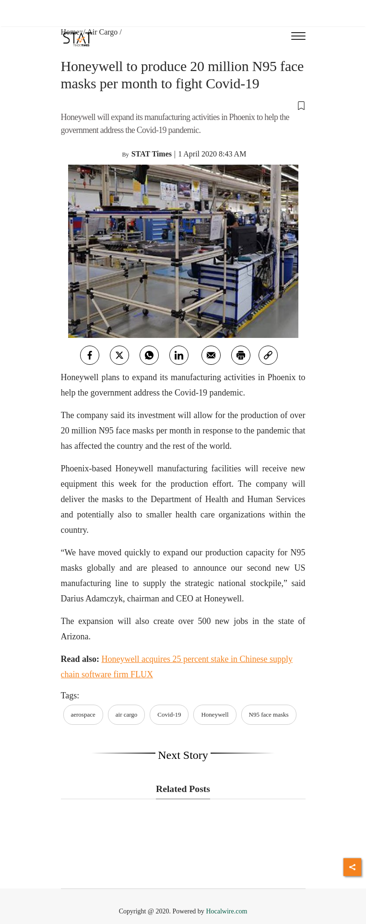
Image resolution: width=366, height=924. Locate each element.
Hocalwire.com (226, 911)
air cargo (127, 714)
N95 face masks (269, 714)
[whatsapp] (149, 355)
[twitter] (119, 355)
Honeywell (214, 714)
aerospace (83, 714)
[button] (183, 105)
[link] (268, 355)
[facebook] (89, 355)
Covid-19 (169, 714)
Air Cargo (102, 32)
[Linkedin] (179, 355)
